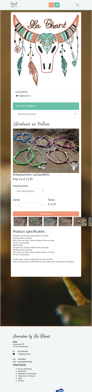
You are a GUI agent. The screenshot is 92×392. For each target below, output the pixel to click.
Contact (21, 380)
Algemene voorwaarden (27, 373)
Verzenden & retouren (26, 376)
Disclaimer (22, 371)
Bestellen (46, 214)
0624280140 (21, 92)
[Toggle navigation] (77, 5)
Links (20, 378)
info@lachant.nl (23, 96)
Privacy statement (25, 369)
